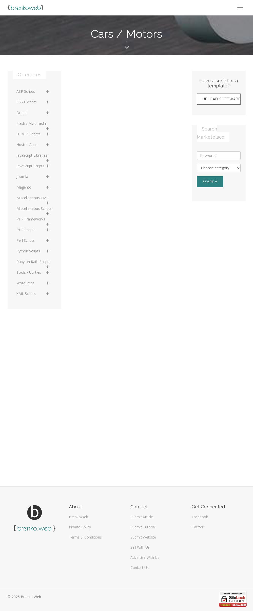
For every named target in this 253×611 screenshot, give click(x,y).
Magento (33, 187)
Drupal (33, 112)
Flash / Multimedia (33, 124)
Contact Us (139, 567)
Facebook (200, 516)
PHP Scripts (33, 229)
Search (210, 182)
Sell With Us (140, 547)
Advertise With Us (144, 557)
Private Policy (80, 527)
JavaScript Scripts (33, 165)
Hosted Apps (33, 144)
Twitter (197, 527)
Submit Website (143, 537)
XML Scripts (33, 293)
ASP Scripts (33, 91)
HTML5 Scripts (33, 134)
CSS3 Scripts (33, 102)
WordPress (33, 283)
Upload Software (221, 99)
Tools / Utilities (33, 272)
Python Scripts (33, 251)
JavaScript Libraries (33, 156)
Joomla (33, 176)
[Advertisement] (219, 287)
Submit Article (141, 516)
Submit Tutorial (142, 527)
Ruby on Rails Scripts (33, 263)
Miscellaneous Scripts (34, 210)
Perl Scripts (33, 240)
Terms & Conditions (85, 537)
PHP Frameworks (33, 220)
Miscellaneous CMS (33, 199)
